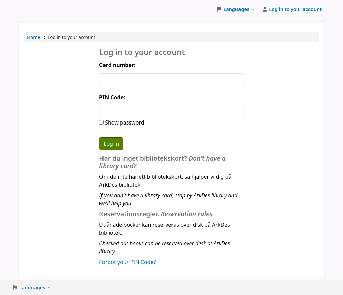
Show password (124, 122)
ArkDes (35, 9)
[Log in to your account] (291, 9)
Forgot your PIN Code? (127, 262)
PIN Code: (112, 97)
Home (33, 37)
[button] (235, 9)
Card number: (117, 65)
